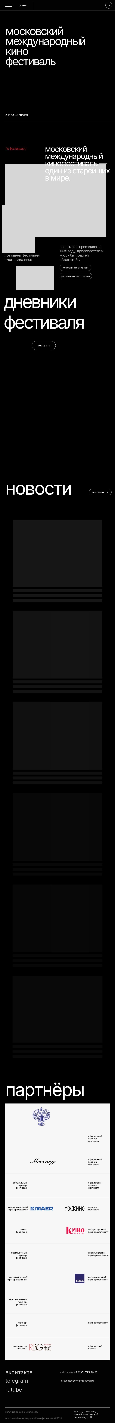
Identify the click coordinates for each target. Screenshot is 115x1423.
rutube (13, 1389)
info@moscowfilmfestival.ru (77, 1380)
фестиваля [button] (44, 322)
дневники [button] (40, 301)
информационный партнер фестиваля (98, 1278)
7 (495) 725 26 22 (86, 1372)
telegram (16, 1380)
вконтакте (18, 1372)
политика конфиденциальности (21, 1412)
